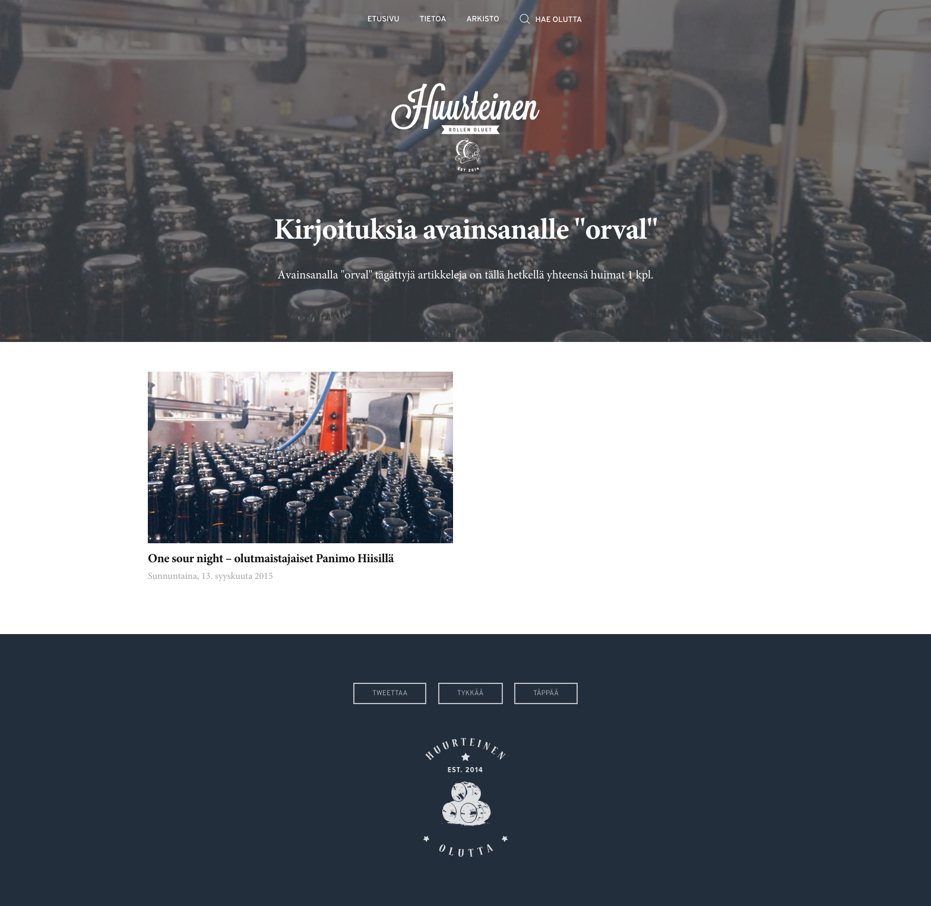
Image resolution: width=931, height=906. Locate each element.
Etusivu (384, 20)
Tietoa (433, 20)
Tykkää (470, 693)
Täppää (546, 693)
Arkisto (483, 20)
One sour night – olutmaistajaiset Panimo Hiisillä (271, 559)
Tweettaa (389, 693)
